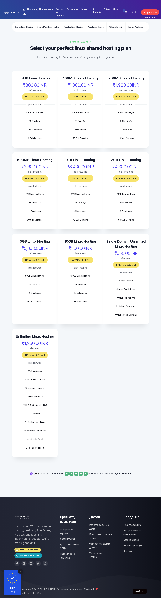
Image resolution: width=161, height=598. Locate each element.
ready (12, 591)
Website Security (116, 27)
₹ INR (140, 591)
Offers (107, 9)
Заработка (72, 9)
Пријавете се (150, 12)
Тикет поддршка (132, 525)
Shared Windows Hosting (48, 27)
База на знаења (131, 540)
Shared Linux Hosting (24, 27)
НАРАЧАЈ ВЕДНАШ (35, 96)
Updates (96, 11)
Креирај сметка (150, 17)
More (115, 9)
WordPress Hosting (96, 27)
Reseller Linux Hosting (73, 27)
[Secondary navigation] (80, 27)
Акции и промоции (132, 545)
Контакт (85, 9)
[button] (131, 12)
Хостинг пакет (67, 538)
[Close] (20, 571)
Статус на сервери (59, 12)
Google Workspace (136, 27)
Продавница (46, 9)
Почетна (32, 9)
